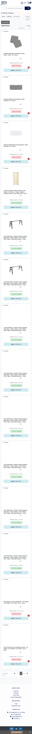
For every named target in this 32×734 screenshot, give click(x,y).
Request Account (16, 705)
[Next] (24, 673)
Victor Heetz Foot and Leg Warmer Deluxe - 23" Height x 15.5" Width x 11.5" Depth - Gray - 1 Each (16, 649)
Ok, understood (16, 732)
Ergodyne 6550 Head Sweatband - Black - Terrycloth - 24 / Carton (14, 100)
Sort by (28, 25)
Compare (5, 31)
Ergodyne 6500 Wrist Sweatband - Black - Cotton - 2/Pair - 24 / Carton (14, 54)
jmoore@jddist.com (16, 716)
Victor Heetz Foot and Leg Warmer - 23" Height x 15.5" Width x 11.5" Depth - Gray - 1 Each (16, 602)
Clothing (9, 16)
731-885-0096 (16, 714)
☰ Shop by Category (7, 13)
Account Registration (16, 697)
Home (3, 16)
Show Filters (5, 22)
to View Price (16, 70)
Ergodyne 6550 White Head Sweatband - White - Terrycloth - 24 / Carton (16, 145)
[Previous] (18, 673)
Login (16, 703)
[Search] (16, 8)
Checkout (16, 693)
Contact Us (16, 718)
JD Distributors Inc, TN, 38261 (16, 712)
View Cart (16, 691)
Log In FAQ (16, 695)
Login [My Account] (23, 3)
